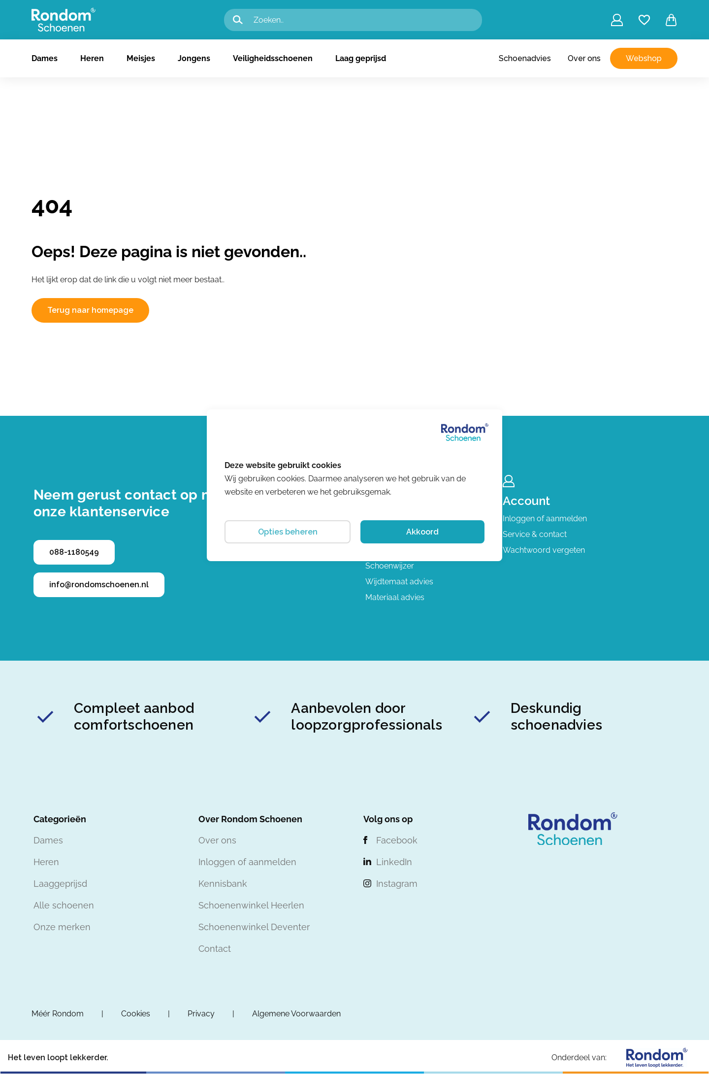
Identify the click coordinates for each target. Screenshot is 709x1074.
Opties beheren (288, 532)
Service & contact (535, 534)
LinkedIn (394, 862)
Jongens (194, 58)
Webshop (644, 58)
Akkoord (422, 532)
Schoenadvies (525, 58)
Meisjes (141, 58)
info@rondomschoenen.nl (99, 584)
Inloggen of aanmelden (545, 518)
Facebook (397, 840)
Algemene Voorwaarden (296, 1013)
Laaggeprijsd (60, 883)
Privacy (201, 1013)
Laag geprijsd (360, 58)
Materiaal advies (394, 597)
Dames (45, 58)
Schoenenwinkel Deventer (254, 927)
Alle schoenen (63, 905)
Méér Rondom (58, 1013)
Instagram (397, 883)
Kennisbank (222, 883)
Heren (92, 58)
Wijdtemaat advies (399, 581)
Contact (214, 948)
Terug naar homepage (90, 310)
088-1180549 (74, 552)
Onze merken (62, 927)
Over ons (584, 58)
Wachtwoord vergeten (544, 550)
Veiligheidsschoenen (273, 58)
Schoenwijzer (389, 566)
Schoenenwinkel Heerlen (251, 905)
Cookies (135, 1013)
